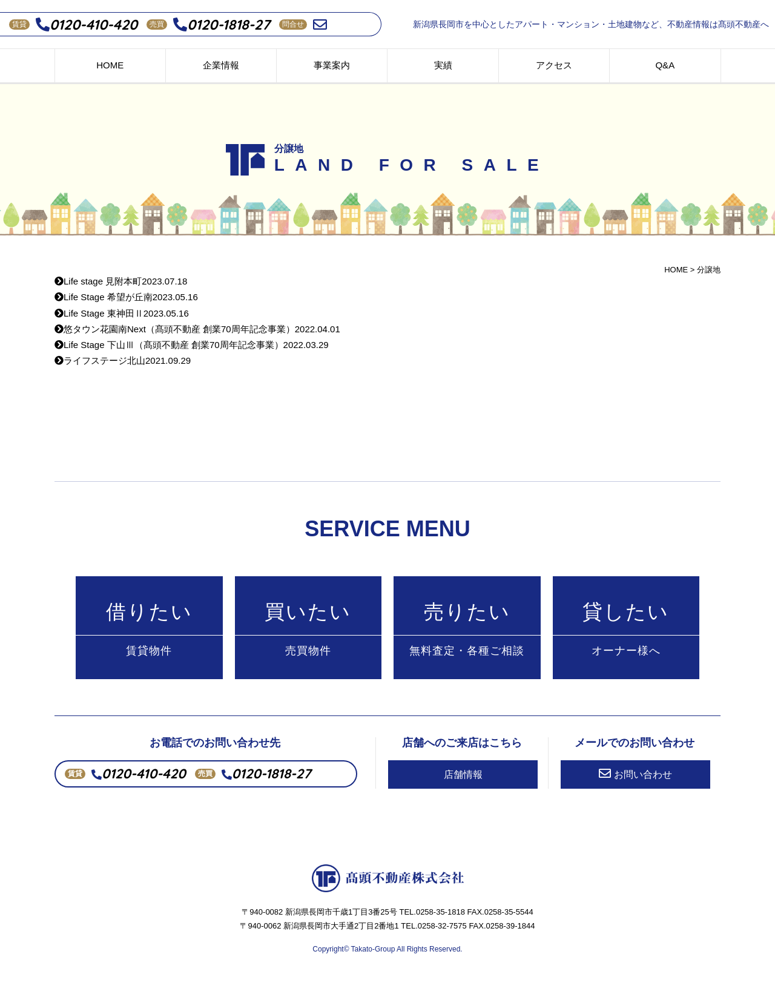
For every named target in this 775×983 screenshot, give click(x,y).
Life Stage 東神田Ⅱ (121, 313)
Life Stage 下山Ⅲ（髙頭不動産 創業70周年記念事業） (191, 345)
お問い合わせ (635, 774)
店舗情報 (463, 774)
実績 (443, 65)
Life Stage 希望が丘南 (126, 297)
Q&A (664, 65)
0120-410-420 (86, 24)
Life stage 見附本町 (120, 281)
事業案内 (332, 65)
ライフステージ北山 (122, 360)
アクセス (554, 65)
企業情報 (221, 65)
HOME (110, 65)
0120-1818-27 (221, 24)
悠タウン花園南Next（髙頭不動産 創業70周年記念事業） (197, 329)
